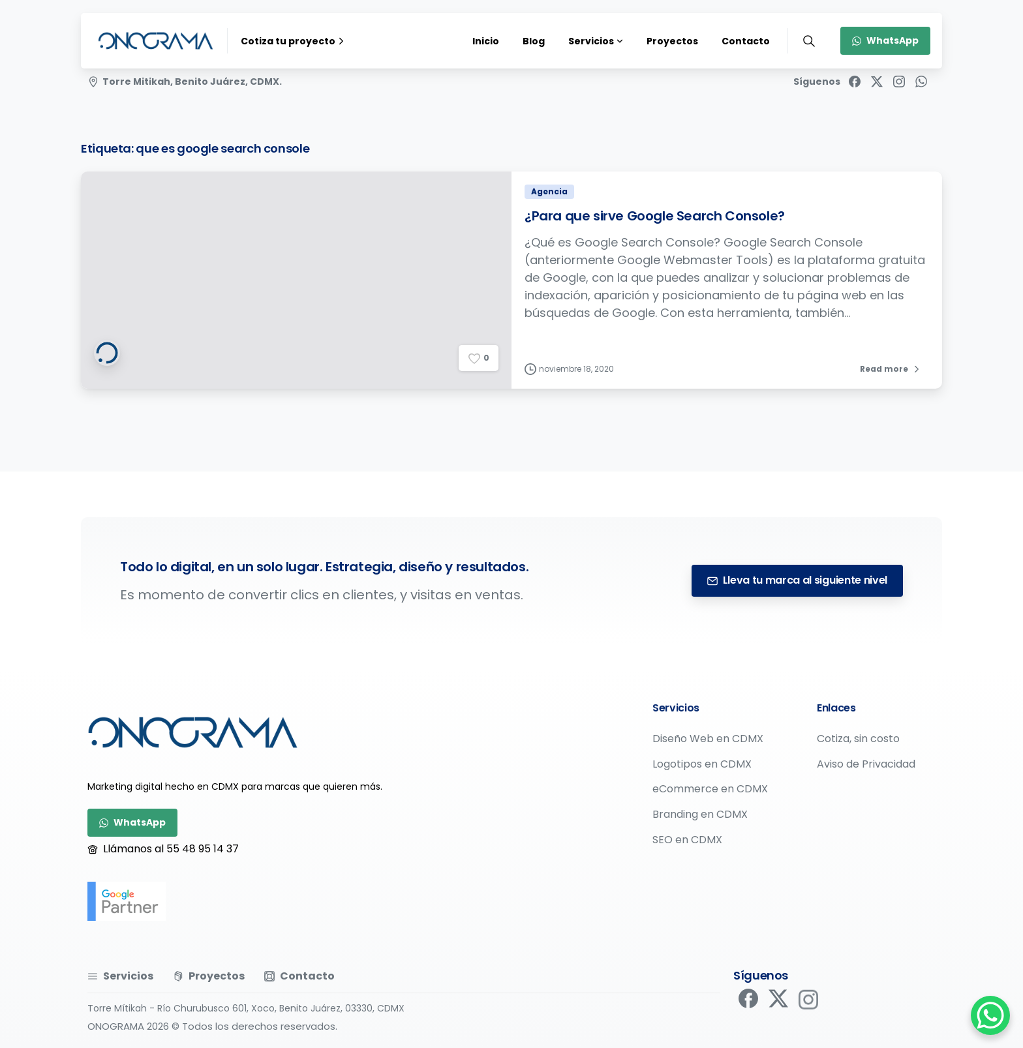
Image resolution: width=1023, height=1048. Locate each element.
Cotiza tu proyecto (294, 41)
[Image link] (192, 732)
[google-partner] (126, 901)
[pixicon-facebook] (748, 1005)
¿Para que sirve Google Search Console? (655, 219)
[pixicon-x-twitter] (778, 1008)
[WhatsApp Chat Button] (990, 1015)
